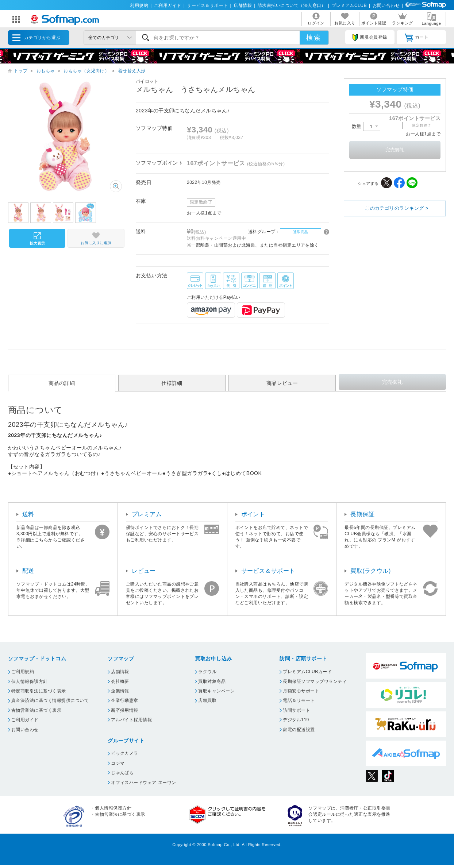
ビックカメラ (124, 753)
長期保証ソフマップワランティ (315, 681)
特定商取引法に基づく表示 (38, 691)
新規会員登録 (370, 37)
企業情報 (120, 691)
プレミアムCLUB (349, 5)
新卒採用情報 (124, 710)
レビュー (144, 571)
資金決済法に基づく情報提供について (50, 700)
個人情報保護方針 (29, 681)
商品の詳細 (62, 383)
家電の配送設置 (299, 729)
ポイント (253, 514)
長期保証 (362, 514)
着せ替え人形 (132, 70)
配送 (28, 571)
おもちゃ (45, 70)
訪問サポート (296, 710)
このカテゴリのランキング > (396, 208)
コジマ (117, 763)
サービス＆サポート (207, 5)
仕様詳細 (171, 383)
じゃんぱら (122, 772)
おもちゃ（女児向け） (86, 70)
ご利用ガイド (167, 5)
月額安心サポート (301, 691)
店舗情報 (243, 5)
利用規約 (139, 5)
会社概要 (120, 681)
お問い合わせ (386, 5)
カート (416, 38)
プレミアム (147, 514)
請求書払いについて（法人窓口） (292, 5)
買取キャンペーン (216, 691)
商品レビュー (282, 383)
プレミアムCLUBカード (307, 671)
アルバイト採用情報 (131, 719)
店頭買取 (207, 700)
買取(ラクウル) (370, 571)
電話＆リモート (299, 700)
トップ (20, 70)
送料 (28, 514)
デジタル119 (296, 719)
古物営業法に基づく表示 (36, 710)
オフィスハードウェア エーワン (143, 782)
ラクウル (207, 671)
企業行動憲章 (124, 700)
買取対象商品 (212, 681)
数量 (366, 126)
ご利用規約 (22, 671)
